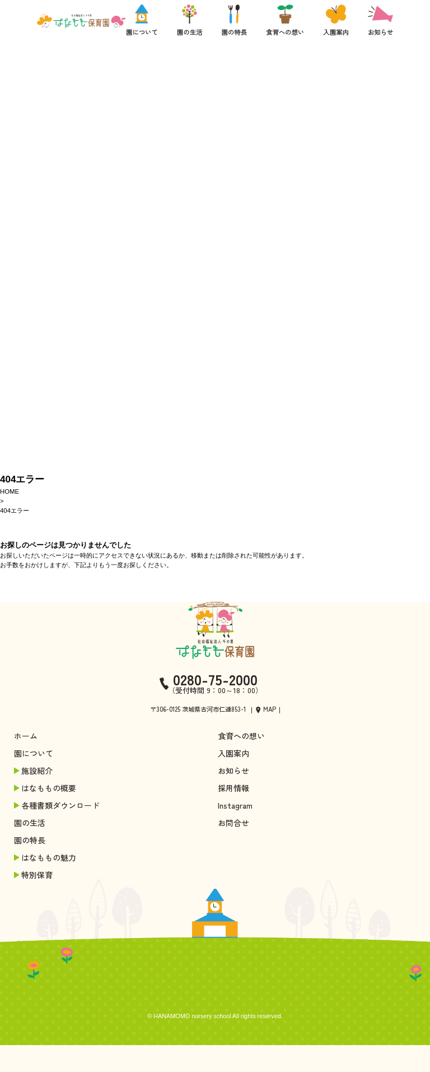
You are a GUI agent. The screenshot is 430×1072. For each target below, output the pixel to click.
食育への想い (241, 736)
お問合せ (233, 823)
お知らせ (233, 770)
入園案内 (233, 753)
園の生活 (29, 823)
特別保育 (34, 875)
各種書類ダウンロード (57, 805)
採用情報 (233, 788)
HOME (9, 491)
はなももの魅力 (46, 857)
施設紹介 (34, 770)
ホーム (26, 736)
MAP (269, 709)
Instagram (235, 805)
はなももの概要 (46, 788)
